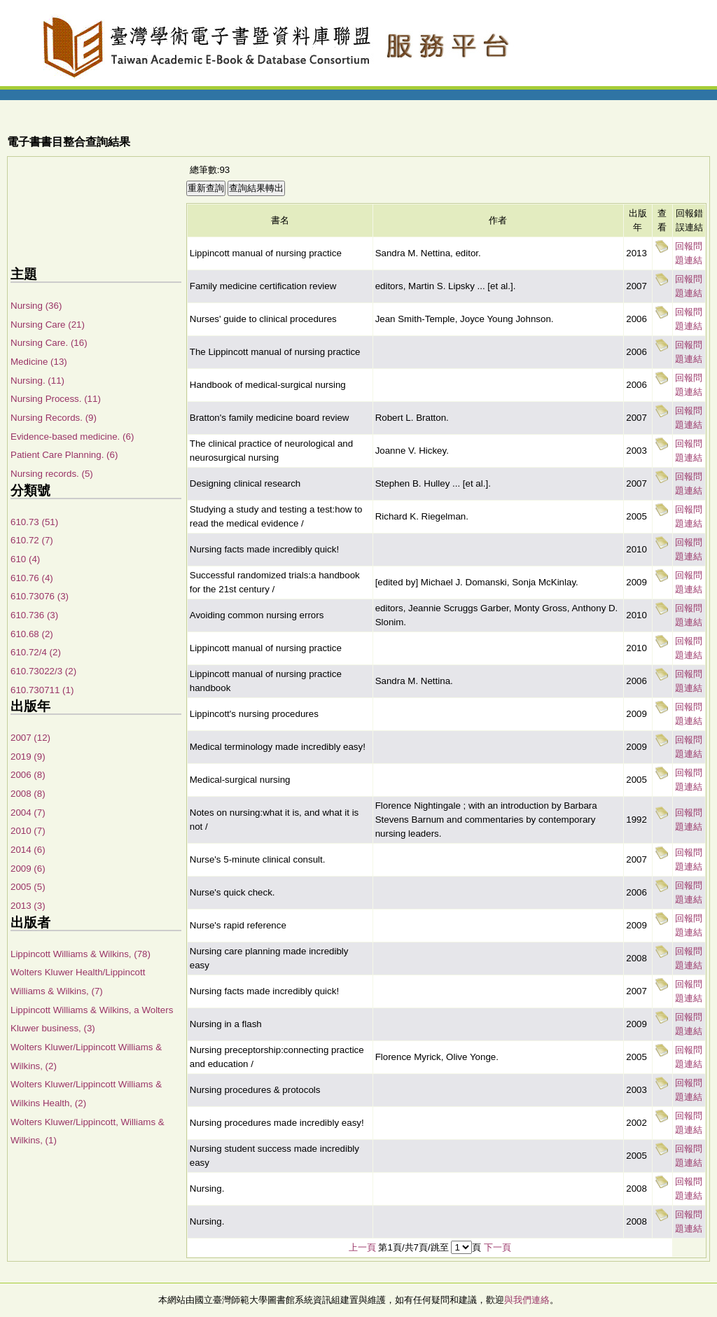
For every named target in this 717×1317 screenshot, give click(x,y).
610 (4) (25, 559)
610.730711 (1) (42, 690)
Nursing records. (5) (52, 473)
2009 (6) (28, 868)
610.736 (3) (34, 615)
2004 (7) (28, 812)
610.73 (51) (34, 522)
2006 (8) (28, 774)
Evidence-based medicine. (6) (72, 436)
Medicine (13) (39, 361)
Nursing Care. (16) (49, 342)
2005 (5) (28, 887)
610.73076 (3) (40, 596)
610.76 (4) (32, 578)
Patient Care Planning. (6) (64, 455)
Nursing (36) (36, 305)
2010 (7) (28, 830)
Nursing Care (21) (48, 324)
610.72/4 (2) (36, 652)
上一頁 (362, 1247)
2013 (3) (28, 905)
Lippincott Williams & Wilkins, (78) (81, 954)
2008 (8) (28, 793)
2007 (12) (30, 737)
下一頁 (497, 1247)
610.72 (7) (32, 540)
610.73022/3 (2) (43, 671)
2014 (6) (28, 849)
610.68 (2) (32, 634)
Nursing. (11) (37, 380)
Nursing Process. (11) (56, 398)
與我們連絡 (527, 1300)
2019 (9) (28, 756)
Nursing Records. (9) (54, 417)
